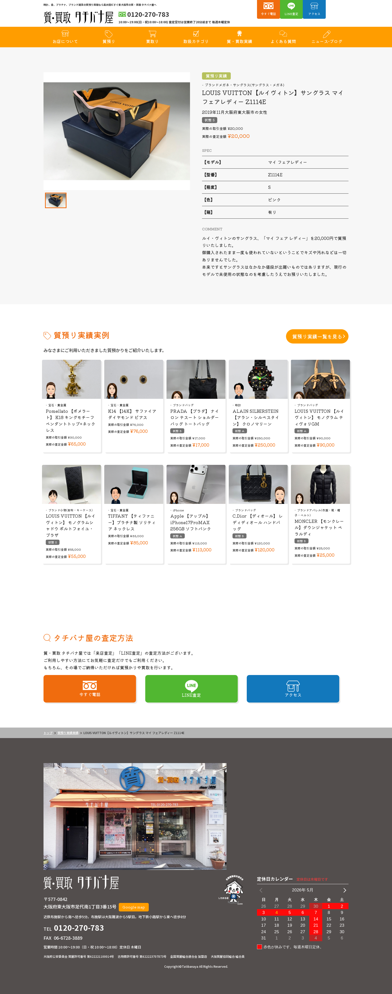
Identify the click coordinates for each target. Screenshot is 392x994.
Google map (133, 906)
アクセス (314, 14)
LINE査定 (291, 14)
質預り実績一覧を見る (317, 336)
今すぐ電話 (268, 14)
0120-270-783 (79, 927)
